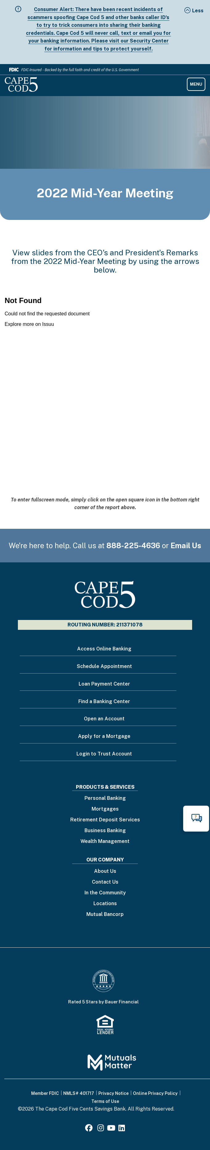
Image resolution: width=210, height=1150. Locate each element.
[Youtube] (111, 1129)
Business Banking (105, 830)
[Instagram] (100, 1129)
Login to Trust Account (104, 754)
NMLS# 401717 (78, 1093)
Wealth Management (105, 841)
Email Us (186, 545)
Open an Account (104, 719)
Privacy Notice (113, 1093)
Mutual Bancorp (105, 914)
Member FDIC (45, 1093)
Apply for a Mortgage (104, 736)
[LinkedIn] (121, 1129)
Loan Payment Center (104, 684)
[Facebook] (89, 1129)
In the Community (105, 893)
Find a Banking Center (104, 701)
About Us (105, 871)
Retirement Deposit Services (105, 820)
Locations (105, 903)
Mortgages (105, 809)
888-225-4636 (133, 545)
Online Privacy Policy (155, 1093)
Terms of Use (105, 1101)
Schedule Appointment (104, 666)
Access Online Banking (104, 649)
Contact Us (105, 882)
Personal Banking (105, 798)
